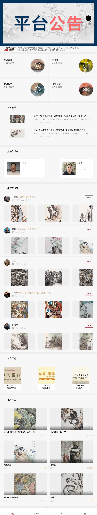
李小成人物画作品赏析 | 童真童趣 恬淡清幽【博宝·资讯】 (42, 50)
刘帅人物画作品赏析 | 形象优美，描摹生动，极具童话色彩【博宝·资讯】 (49, 48)
